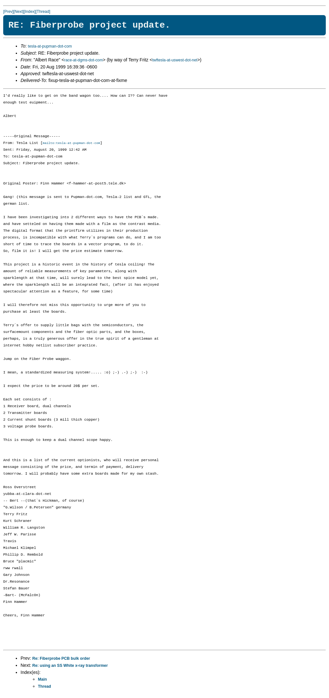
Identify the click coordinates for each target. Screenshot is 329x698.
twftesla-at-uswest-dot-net (174, 60)
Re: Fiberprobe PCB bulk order (61, 659)
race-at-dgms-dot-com (83, 60)
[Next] (18, 11)
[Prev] (8, 11)
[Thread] (43, 11)
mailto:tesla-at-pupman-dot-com (71, 143)
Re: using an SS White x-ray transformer (70, 666)
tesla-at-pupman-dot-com (50, 46)
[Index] (30, 11)
